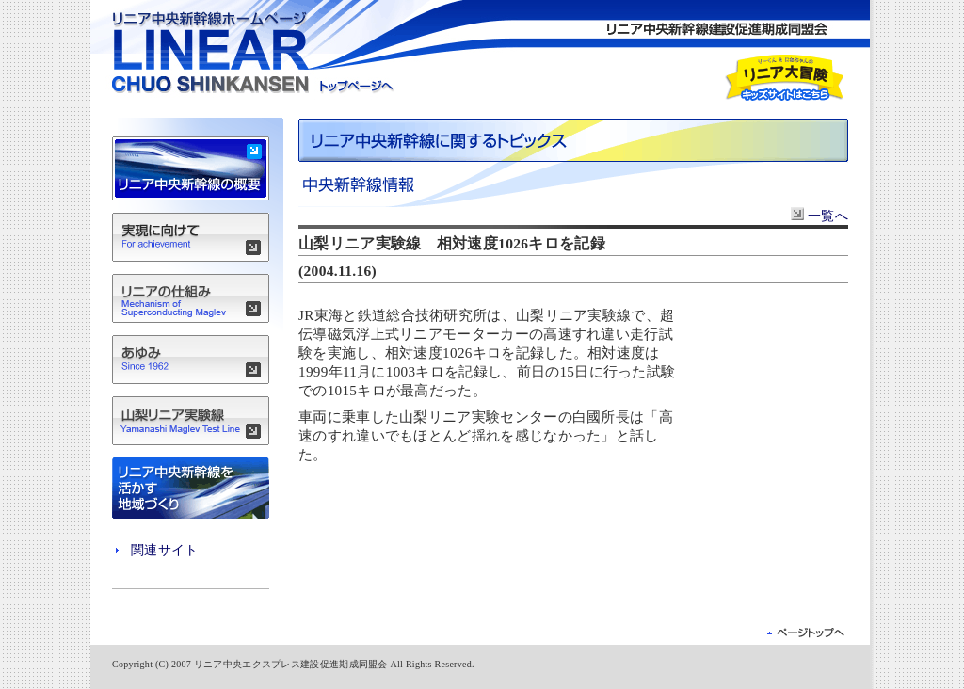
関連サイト (164, 549)
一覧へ (819, 215)
